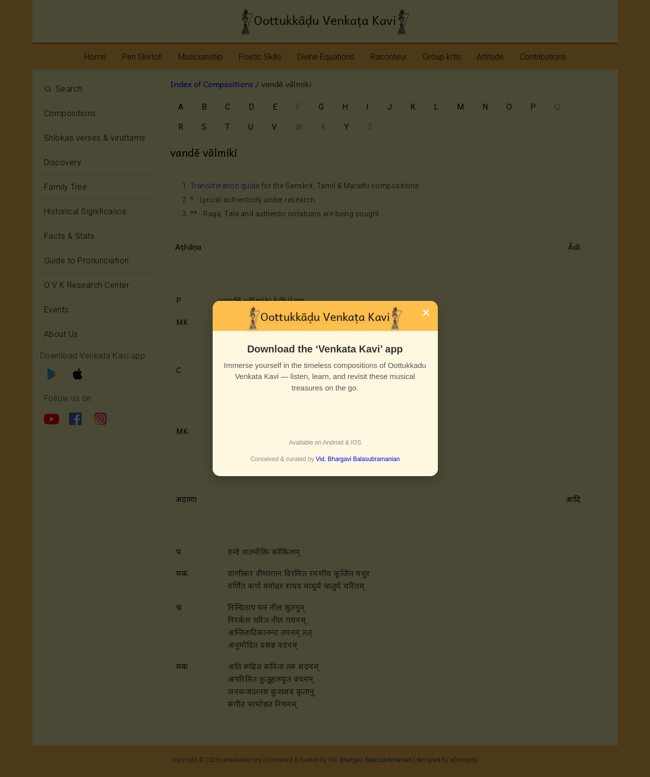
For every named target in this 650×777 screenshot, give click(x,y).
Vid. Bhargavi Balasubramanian (358, 459)
